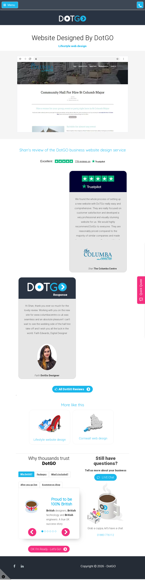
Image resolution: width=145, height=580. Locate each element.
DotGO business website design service (91, 149)
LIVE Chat (105, 477)
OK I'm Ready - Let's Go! (46, 550)
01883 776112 (105, 535)
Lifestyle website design (49, 440)
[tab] (26, 475)
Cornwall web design (93, 438)
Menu (9, 5)
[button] (35, 533)
